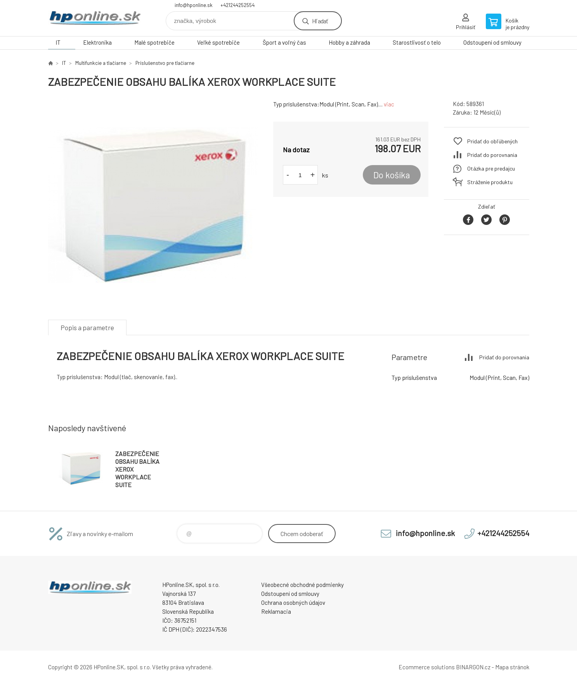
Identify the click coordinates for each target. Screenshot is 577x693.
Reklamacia (276, 611)
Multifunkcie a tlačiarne (100, 63)
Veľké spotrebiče (218, 42)
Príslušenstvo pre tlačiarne (164, 63)
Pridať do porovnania (492, 154)
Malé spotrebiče (154, 42)
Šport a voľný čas (284, 42)
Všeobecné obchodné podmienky (302, 584)
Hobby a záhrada (349, 42)
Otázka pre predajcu (491, 168)
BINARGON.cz (473, 666)
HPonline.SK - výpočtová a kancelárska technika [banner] (94, 18)
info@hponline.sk (194, 5)
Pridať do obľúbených (492, 141)
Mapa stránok (512, 666)
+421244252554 (237, 5)
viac (389, 104)
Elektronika (97, 42)
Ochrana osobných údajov (293, 602)
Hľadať (320, 20)
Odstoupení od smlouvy (492, 42)
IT (58, 42)
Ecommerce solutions (427, 666)
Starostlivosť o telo (417, 42)
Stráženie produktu (490, 182)
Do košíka (391, 174)
